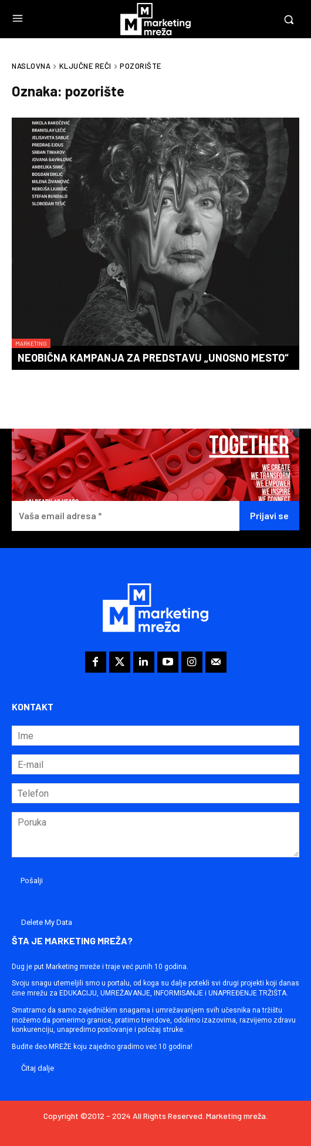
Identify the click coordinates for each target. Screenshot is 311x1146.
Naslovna (31, 66)
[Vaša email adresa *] (125, 516)
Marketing (31, 343)
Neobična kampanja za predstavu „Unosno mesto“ (153, 357)
